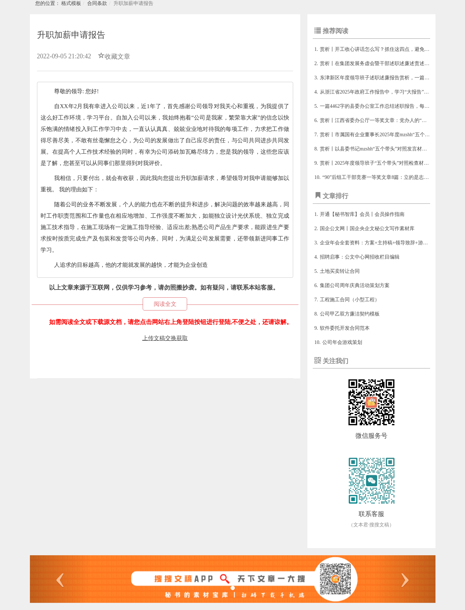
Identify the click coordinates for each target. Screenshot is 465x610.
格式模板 (71, 3)
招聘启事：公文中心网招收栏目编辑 (360, 257)
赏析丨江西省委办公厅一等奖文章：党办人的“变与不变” (382, 120)
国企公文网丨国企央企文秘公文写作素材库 (367, 228)
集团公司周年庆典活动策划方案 (355, 285)
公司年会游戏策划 (342, 342)
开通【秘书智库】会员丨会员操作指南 (362, 214)
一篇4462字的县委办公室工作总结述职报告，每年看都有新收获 (389, 106)
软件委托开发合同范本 (345, 328)
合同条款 (97, 3)
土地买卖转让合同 (340, 271)
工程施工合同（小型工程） (350, 299)
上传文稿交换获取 (165, 338)
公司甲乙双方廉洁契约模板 (350, 314)
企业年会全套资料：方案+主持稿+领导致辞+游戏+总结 (380, 242)
